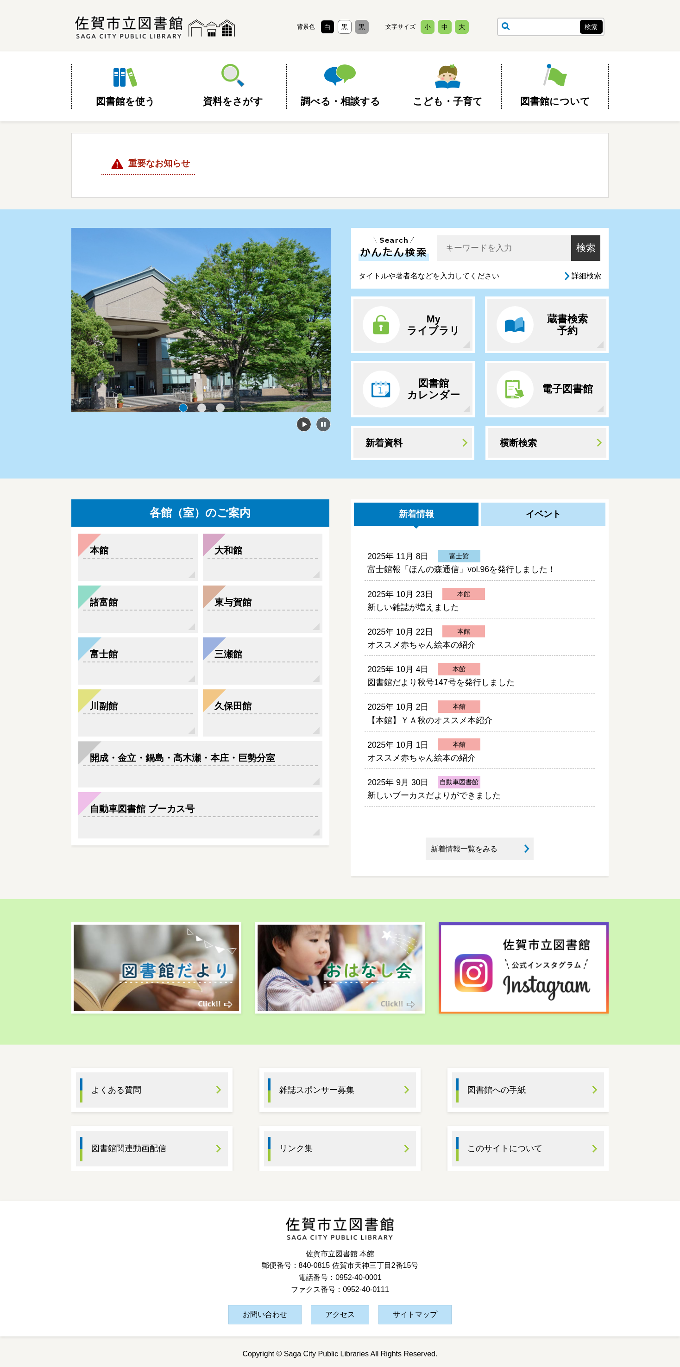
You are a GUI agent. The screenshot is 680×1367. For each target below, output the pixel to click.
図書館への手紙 (496, 1090)
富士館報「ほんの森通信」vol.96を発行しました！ (461, 569)
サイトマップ (415, 1314)
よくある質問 (116, 1090)
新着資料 (384, 443)
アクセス (340, 1314)
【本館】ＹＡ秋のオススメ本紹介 (429, 720)
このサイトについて (504, 1148)
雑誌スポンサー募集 (316, 1090)
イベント (543, 514)
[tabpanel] (201, 320)
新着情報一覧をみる (464, 849)
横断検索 (518, 443)
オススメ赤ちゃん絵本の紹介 (421, 644)
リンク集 (296, 1148)
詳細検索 (586, 276)
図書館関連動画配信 (128, 1148)
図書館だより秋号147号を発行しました (440, 682)
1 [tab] (183, 407)
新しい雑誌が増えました (413, 607)
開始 (303, 424)
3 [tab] (220, 407)
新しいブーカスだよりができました (434, 795)
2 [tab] (201, 407)
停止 (323, 424)
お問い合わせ (265, 1314)
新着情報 (416, 514)
